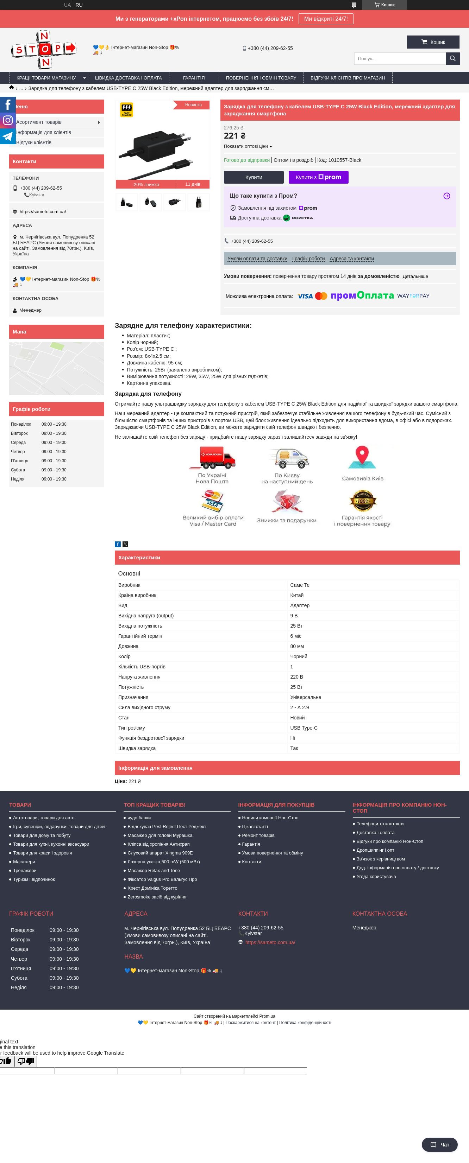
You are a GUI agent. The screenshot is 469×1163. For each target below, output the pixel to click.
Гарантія (194, 78)
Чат (439, 1145)
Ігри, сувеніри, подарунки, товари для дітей (59, 826)
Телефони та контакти (380, 823)
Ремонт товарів (258, 835)
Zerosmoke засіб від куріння (156, 897)
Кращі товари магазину (46, 78)
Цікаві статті (255, 826)
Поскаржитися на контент (251, 1022)
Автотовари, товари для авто (44, 817)
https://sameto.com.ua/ (43, 211)
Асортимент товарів (39, 122)
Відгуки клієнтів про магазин (348, 78)
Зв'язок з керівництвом (381, 859)
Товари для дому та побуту (41, 835)
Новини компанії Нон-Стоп (270, 817)
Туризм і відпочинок (34, 879)
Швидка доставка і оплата (128, 78)
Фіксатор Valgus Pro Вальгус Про (162, 879)
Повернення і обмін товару (261, 78)
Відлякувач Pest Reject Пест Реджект (166, 826)
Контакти (251, 861)
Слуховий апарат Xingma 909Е (160, 853)
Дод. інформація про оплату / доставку (398, 867)
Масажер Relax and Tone (153, 870)
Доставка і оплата (376, 832)
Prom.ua (267, 1016)
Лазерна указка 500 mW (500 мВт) (163, 861)
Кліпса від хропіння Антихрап (158, 844)
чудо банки (139, 817)
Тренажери (25, 870)
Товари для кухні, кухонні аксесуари (51, 844)
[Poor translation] (25, 1061)
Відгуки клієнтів (33, 142)
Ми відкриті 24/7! (326, 19)
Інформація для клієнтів (43, 132)
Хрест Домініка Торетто (152, 888)
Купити (253, 177)
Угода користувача (376, 876)
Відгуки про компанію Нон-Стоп (390, 841)
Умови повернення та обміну (272, 853)
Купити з (318, 177)
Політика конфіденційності (305, 1022)
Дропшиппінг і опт (375, 850)
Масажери (24, 861)
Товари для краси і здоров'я (42, 853)
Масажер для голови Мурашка (159, 835)
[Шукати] (453, 58)
